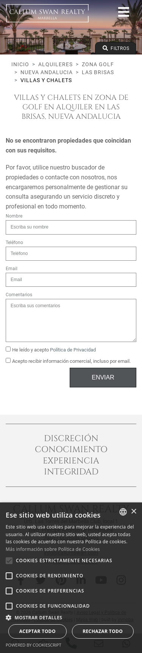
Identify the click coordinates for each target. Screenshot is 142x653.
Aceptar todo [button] (37, 631)
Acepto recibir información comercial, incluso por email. (68, 361)
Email (11, 268)
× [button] (133, 512)
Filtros (115, 48)
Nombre (14, 216)
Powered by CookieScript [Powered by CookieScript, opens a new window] (33, 645)
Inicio (20, 64)
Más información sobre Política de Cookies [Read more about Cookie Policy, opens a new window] (53, 549)
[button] (71, 617)
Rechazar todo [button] (103, 631)
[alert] (71, 577)
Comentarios (19, 294)
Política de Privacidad (73, 350)
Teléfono (14, 242)
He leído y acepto (51, 350)
